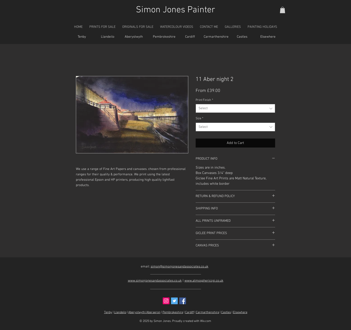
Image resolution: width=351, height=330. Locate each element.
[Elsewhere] (268, 37)
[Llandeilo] (108, 37)
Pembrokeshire (173, 312)
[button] (282, 10)
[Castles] (242, 37)
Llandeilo (120, 312)
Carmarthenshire (207, 312)
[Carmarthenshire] (216, 37)
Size (199, 118)
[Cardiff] (190, 37)
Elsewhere (240, 312)
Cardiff (189, 312)
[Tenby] (82, 37)
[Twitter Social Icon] (174, 300)
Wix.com (205, 321)
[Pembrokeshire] (164, 37)
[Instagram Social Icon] (166, 300)
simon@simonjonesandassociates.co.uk (179, 267)
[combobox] (235, 108)
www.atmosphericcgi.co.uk (203, 281)
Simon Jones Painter (175, 10)
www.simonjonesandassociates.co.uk (155, 281)
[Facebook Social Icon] (182, 300)
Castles (226, 312)
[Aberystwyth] (134, 37)
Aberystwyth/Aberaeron (144, 312)
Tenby (108, 312)
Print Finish (204, 100)
